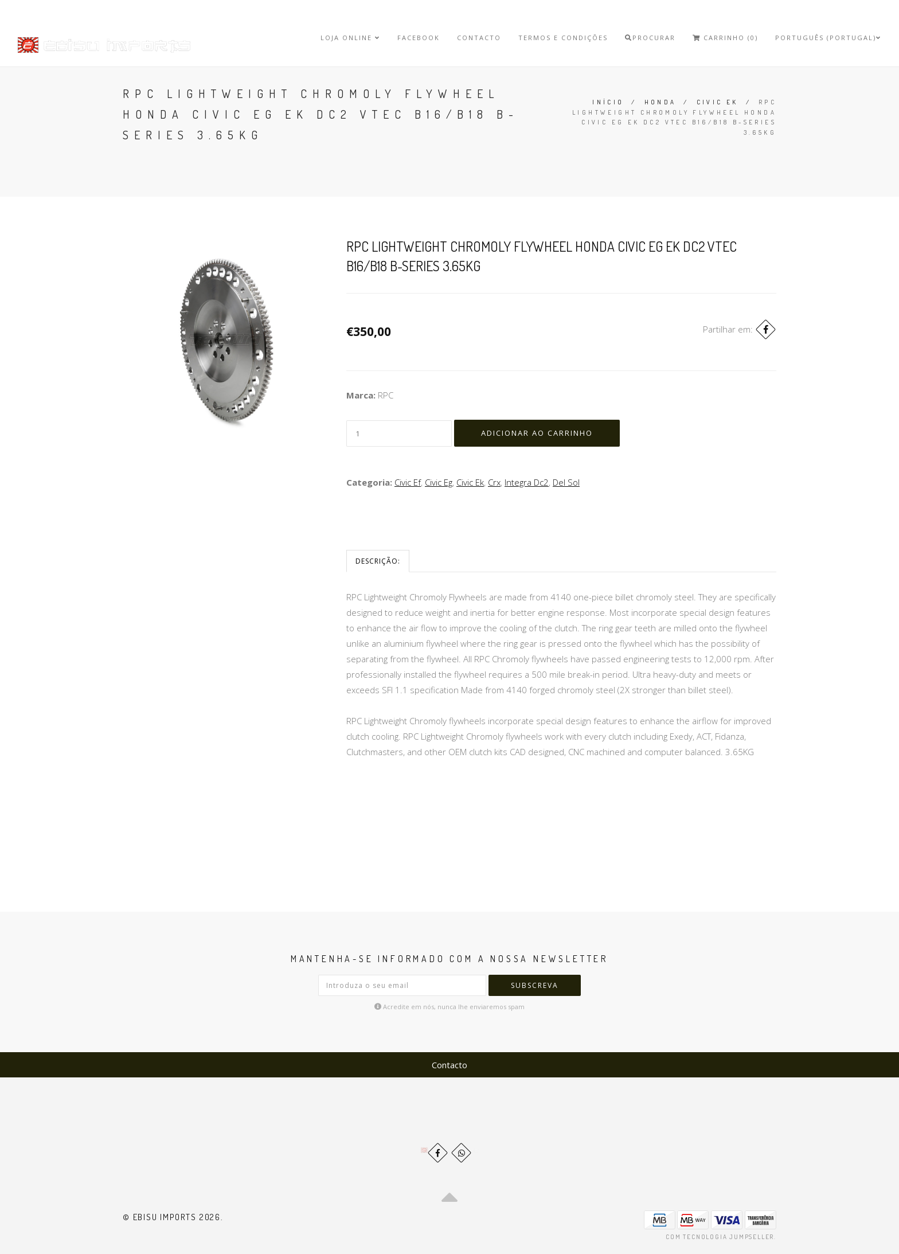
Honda (660, 102)
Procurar (650, 37)
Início (608, 102)
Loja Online (350, 37)
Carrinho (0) (725, 37)
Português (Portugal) (828, 37)
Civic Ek (717, 102)
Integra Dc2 (527, 482)
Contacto (479, 37)
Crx (494, 482)
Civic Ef (407, 482)
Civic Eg (438, 482)
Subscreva (534, 985)
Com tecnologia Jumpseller (720, 1237)
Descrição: (377, 561)
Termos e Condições (563, 37)
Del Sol (566, 482)
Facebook (418, 37)
